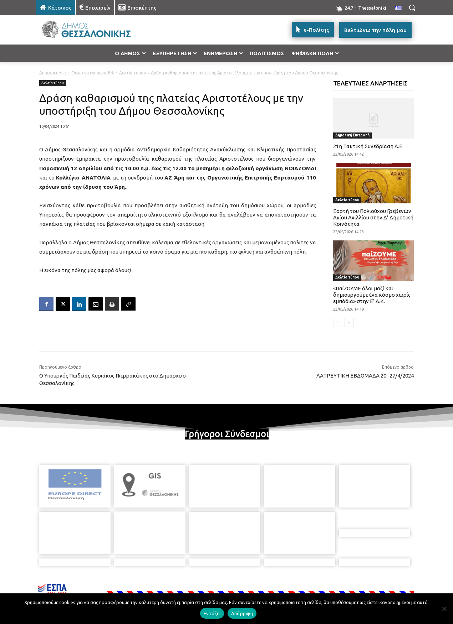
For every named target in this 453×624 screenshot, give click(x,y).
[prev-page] (337, 322)
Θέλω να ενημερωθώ (92, 73)
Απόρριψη (242, 613)
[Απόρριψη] (444, 608)
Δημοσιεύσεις (53, 73)
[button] (412, 7)
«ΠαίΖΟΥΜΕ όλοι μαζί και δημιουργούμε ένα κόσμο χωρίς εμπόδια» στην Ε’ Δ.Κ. (372, 294)
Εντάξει (212, 613)
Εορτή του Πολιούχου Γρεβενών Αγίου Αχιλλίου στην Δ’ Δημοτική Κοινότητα (373, 217)
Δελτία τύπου (132, 73)
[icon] (276, 585)
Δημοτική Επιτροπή (352, 135)
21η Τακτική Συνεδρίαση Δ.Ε (367, 146)
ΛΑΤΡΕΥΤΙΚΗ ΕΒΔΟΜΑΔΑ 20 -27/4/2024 (365, 376)
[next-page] (349, 322)
